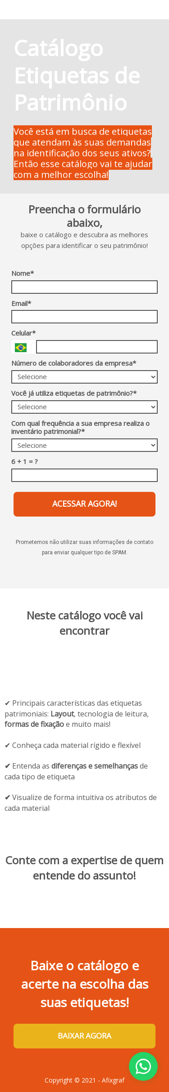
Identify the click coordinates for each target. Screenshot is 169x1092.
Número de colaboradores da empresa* (73, 363)
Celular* (23, 333)
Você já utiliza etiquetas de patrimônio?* (74, 393)
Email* (21, 303)
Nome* (22, 273)
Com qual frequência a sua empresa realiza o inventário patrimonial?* (80, 427)
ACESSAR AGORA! (84, 503)
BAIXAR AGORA (84, 1035)
